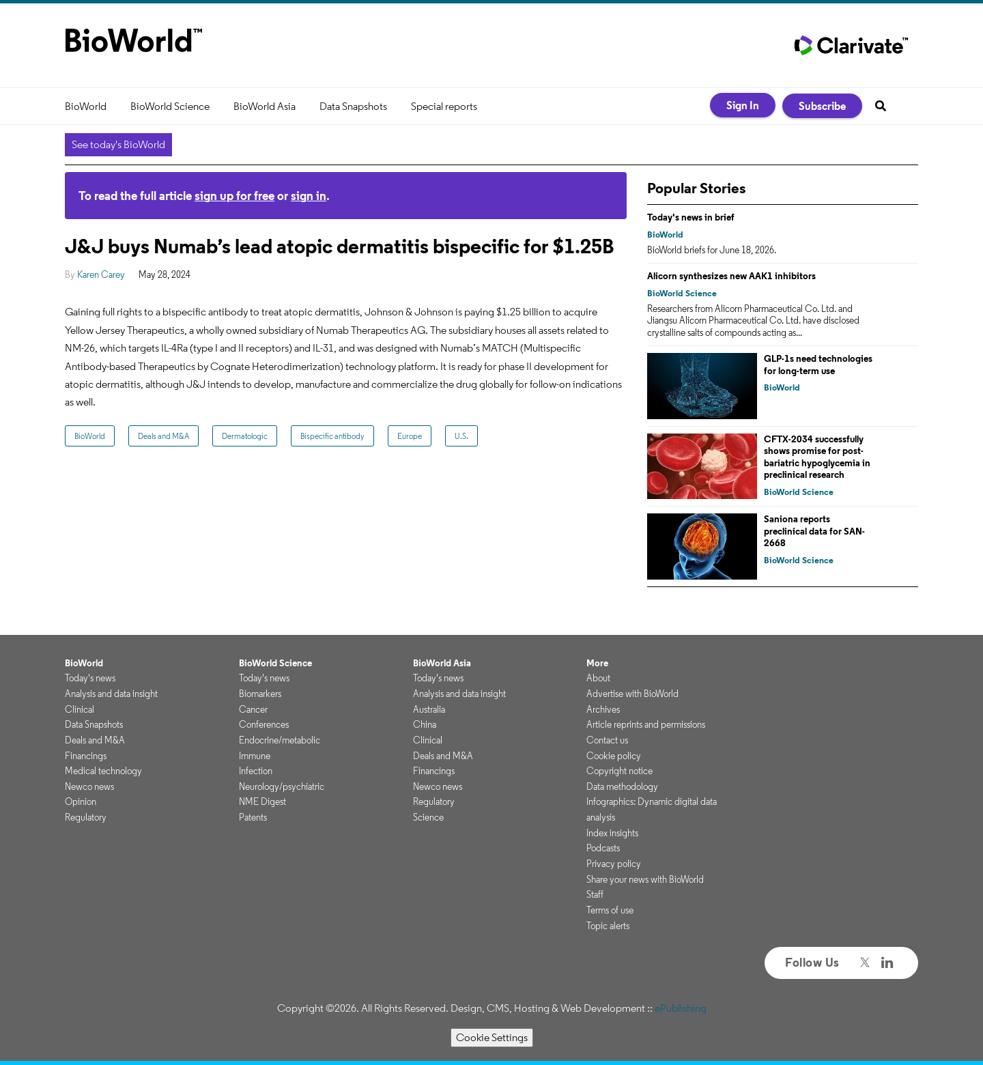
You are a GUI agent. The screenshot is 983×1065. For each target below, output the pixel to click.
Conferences (264, 724)
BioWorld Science (170, 106)
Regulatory (85, 817)
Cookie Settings (492, 1037)
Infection (255, 771)
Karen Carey (101, 274)
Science (428, 817)
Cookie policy (613, 756)
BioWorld (85, 106)
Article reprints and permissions (645, 724)
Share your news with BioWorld (645, 879)
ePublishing (681, 1008)
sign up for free (234, 195)
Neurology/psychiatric (281, 786)
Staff (594, 894)
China (424, 724)
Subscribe (822, 106)
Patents (253, 817)
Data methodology (622, 786)
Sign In (742, 105)
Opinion (80, 801)
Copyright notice (619, 771)
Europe (409, 436)
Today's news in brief (691, 217)
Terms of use (609, 910)
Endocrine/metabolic (279, 740)
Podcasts (603, 848)
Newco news (89, 786)
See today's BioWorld (118, 144)
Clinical (79, 709)
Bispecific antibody (332, 436)
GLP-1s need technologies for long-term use (818, 364)
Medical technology (103, 771)
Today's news (90, 678)
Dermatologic (245, 436)
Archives (603, 709)
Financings (85, 756)
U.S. (461, 436)
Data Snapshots (353, 106)
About (598, 678)
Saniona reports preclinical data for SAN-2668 (814, 531)
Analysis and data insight (111, 693)
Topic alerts (607, 926)
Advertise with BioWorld (632, 693)
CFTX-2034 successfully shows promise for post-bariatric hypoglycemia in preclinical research (817, 457)
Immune (254, 756)
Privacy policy (613, 863)
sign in (308, 195)
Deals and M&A (163, 436)
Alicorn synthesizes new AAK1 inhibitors (731, 276)
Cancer (253, 709)
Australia (429, 709)
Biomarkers (260, 693)
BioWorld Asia (264, 106)
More (597, 663)
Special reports (444, 106)
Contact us (607, 740)
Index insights (612, 833)
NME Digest (262, 801)
